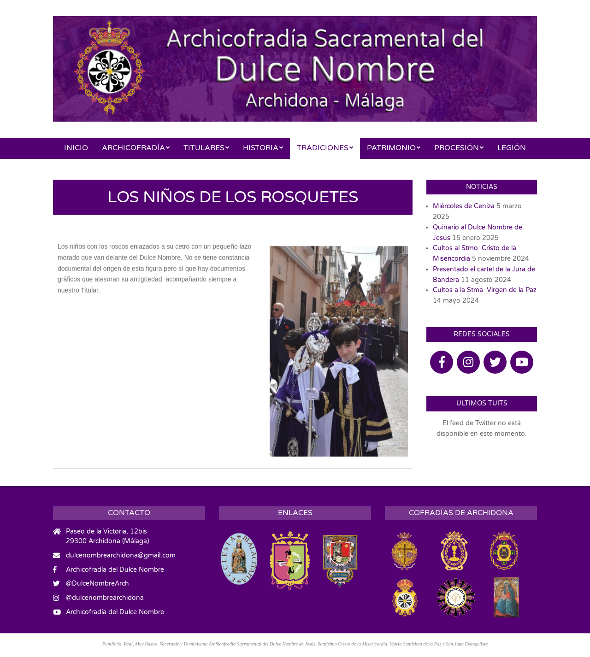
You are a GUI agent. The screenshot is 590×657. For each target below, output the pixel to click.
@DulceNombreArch (97, 583)
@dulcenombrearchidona (105, 598)
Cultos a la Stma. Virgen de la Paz (485, 290)
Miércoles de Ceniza (464, 206)
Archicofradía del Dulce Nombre (115, 570)
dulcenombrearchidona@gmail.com (121, 555)
